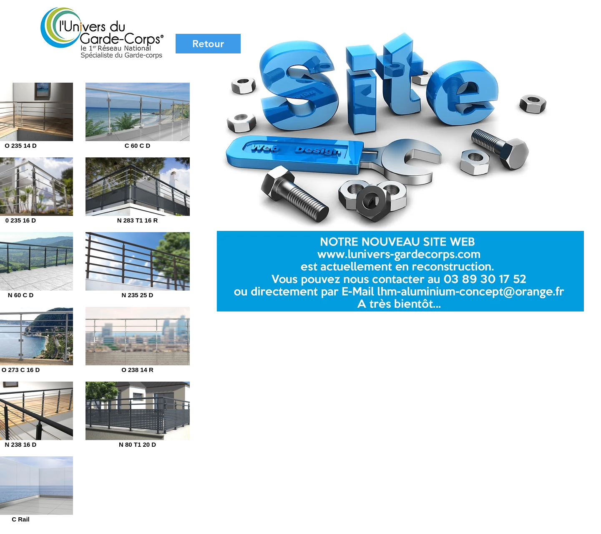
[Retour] (208, 43)
